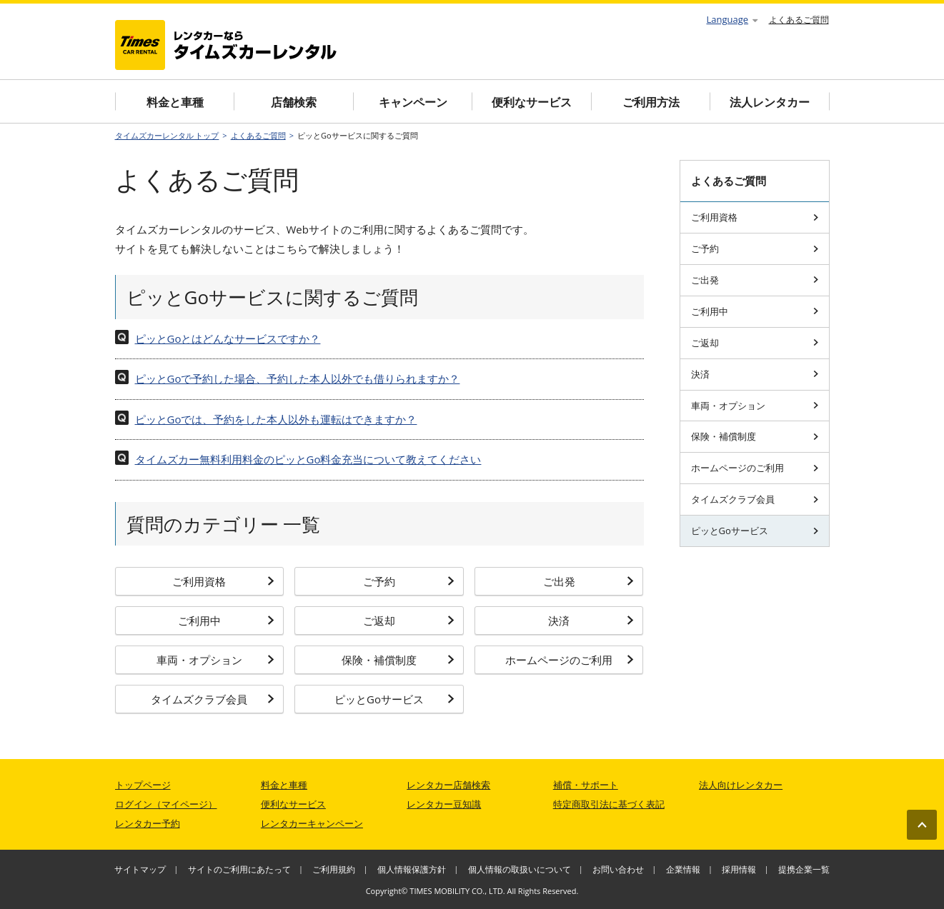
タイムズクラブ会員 (212, 699)
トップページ (143, 784)
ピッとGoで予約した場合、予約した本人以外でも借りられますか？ (297, 378)
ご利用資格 (223, 581)
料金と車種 (175, 102)
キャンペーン (413, 102)
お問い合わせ (618, 869)
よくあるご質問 (799, 20)
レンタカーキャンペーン (312, 823)
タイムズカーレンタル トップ (167, 135)
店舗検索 (294, 102)
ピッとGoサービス (394, 699)
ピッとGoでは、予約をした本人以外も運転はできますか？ (276, 419)
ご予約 (408, 581)
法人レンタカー (770, 102)
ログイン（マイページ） (166, 804)
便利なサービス (532, 102)
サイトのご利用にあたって (239, 869)
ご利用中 (226, 620)
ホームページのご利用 (569, 660)
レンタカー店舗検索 (448, 784)
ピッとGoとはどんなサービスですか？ (228, 338)
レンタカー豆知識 (444, 804)
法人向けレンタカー (740, 784)
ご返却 (408, 620)
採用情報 (739, 869)
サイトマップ (140, 869)
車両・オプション (215, 660)
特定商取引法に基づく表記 (609, 804)
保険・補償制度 (398, 660)
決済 (591, 620)
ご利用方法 (651, 102)
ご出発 (589, 581)
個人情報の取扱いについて (519, 869)
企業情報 (683, 869)
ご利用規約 (333, 869)
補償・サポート (585, 784)
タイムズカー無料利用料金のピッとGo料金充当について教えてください (308, 459)
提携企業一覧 (804, 869)
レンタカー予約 (147, 823)
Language (732, 19)
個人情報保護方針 (411, 869)
